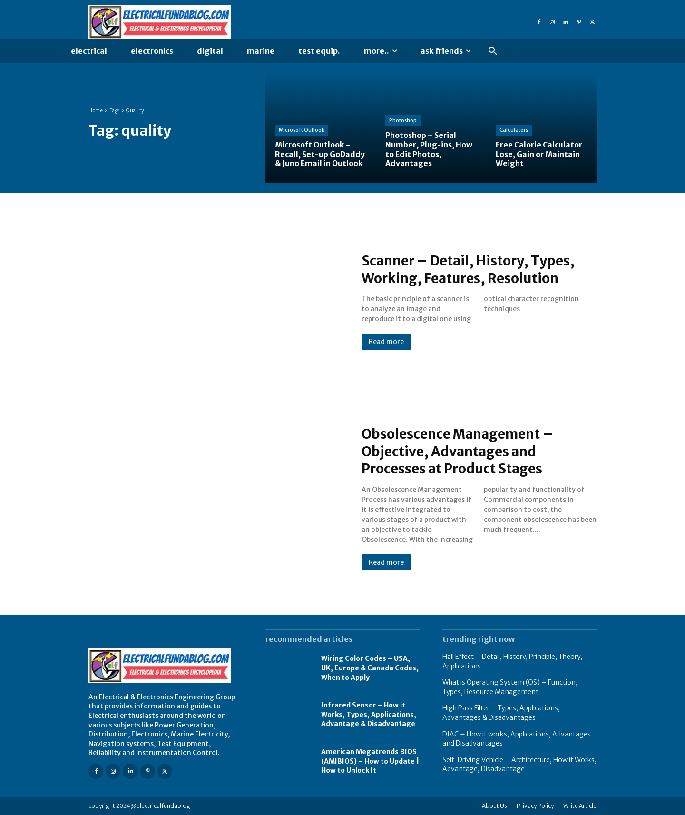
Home (95, 111)
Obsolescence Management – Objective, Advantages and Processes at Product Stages (464, 451)
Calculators (513, 131)
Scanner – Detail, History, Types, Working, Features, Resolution (475, 269)
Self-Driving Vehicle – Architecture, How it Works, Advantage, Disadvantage (519, 765)
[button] (492, 51)
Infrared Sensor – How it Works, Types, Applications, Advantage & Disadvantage (368, 714)
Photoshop (403, 121)
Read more (386, 341)
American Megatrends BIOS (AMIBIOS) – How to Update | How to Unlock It (370, 761)
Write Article (580, 805)
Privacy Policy (535, 805)
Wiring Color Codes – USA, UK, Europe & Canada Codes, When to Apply (370, 667)
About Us (494, 805)
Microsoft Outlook (301, 131)
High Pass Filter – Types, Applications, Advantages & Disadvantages (501, 713)
